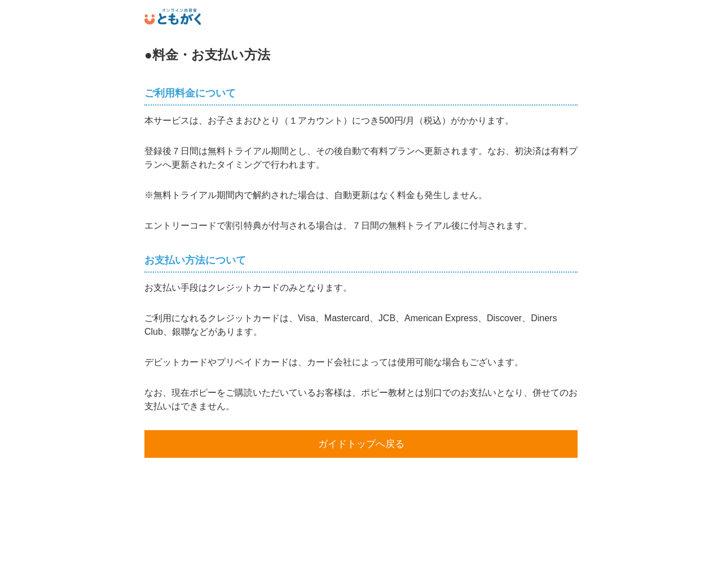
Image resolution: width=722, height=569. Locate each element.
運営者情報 (361, 554)
